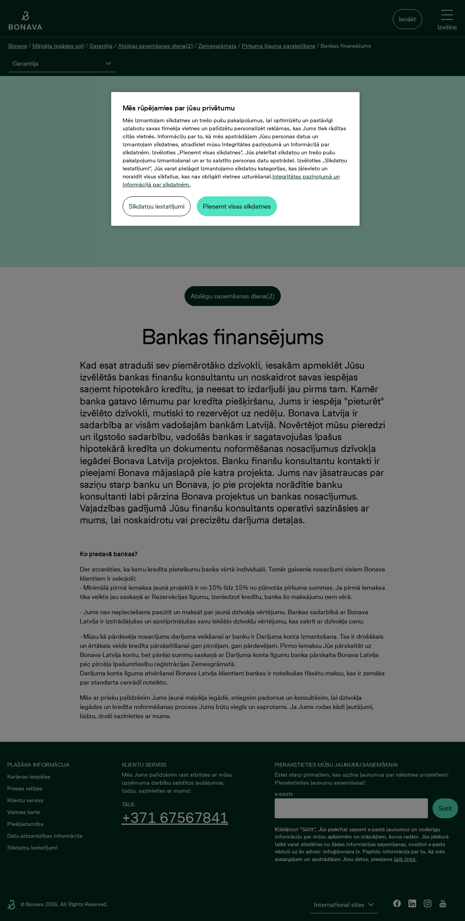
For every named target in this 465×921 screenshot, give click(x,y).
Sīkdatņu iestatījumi (157, 206)
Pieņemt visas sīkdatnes (237, 206)
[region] (235, 159)
